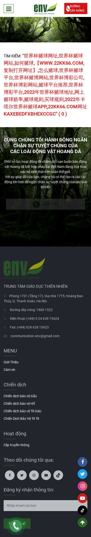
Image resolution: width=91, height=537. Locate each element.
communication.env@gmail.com (35, 337)
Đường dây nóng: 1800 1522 (31, 311)
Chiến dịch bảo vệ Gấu (20, 396)
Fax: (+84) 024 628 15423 (29, 328)
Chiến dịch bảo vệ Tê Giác (22, 411)
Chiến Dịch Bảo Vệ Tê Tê (21, 418)
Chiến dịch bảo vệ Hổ (19, 403)
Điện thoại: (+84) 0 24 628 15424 (34, 319)
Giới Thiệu (11, 362)
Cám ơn (9, 370)
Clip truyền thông (16, 445)
